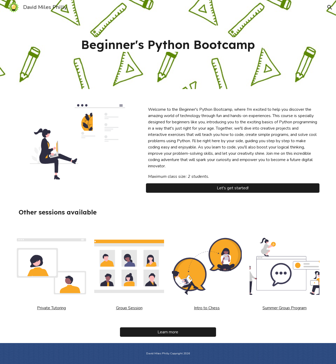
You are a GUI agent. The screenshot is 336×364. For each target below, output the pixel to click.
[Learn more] (168, 332)
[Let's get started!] (232, 188)
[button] (329, 7)
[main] (168, 44)
